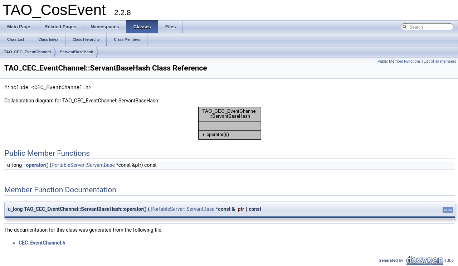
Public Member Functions (399, 61)
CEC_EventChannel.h (42, 243)
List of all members (440, 61)
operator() (37, 165)
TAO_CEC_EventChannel (27, 52)
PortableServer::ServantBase (83, 165)
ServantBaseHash (76, 52)
